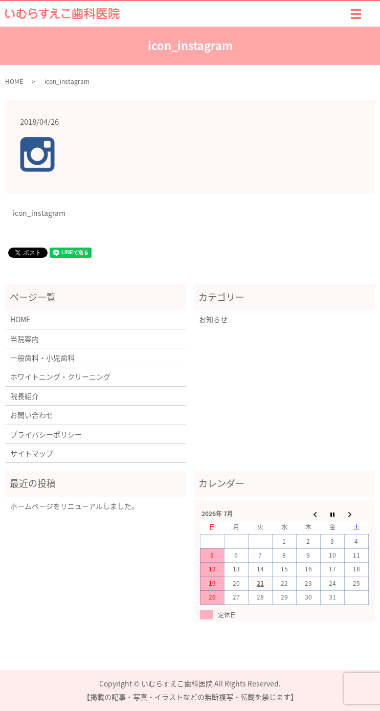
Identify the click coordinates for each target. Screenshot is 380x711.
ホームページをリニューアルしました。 (74, 506)
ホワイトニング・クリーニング (60, 376)
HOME (14, 81)
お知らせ (213, 319)
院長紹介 (24, 396)
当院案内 (24, 339)
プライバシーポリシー (46, 434)
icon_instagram (39, 213)
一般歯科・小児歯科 (42, 357)
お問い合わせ (31, 415)
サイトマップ (31, 453)
